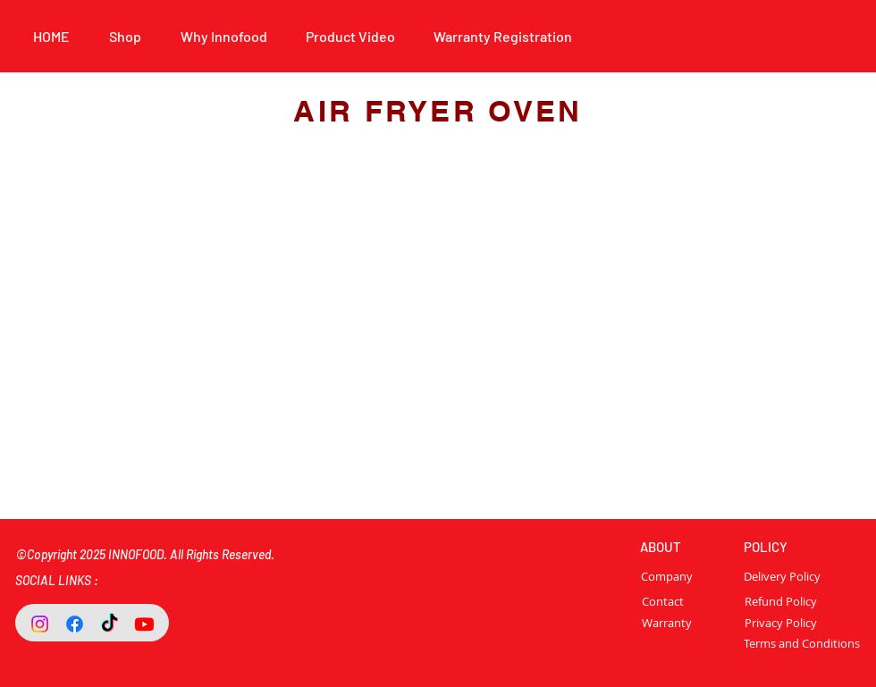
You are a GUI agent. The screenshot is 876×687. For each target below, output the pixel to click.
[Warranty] (667, 622)
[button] (223, 36)
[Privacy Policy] (780, 622)
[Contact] (662, 601)
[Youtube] (144, 624)
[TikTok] (109, 624)
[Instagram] (40, 624)
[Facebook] (74, 624)
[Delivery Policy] (782, 576)
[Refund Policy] (780, 601)
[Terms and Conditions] (802, 643)
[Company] (684, 576)
